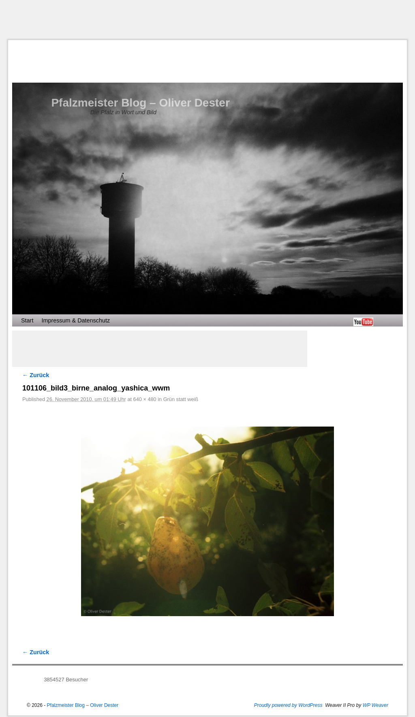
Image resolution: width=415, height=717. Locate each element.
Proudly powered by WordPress (288, 705)
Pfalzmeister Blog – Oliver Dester (140, 102)
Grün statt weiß (180, 399)
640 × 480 (144, 399)
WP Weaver (375, 705)
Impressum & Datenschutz (75, 320)
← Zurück (35, 375)
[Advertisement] (207, 20)
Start (27, 320)
